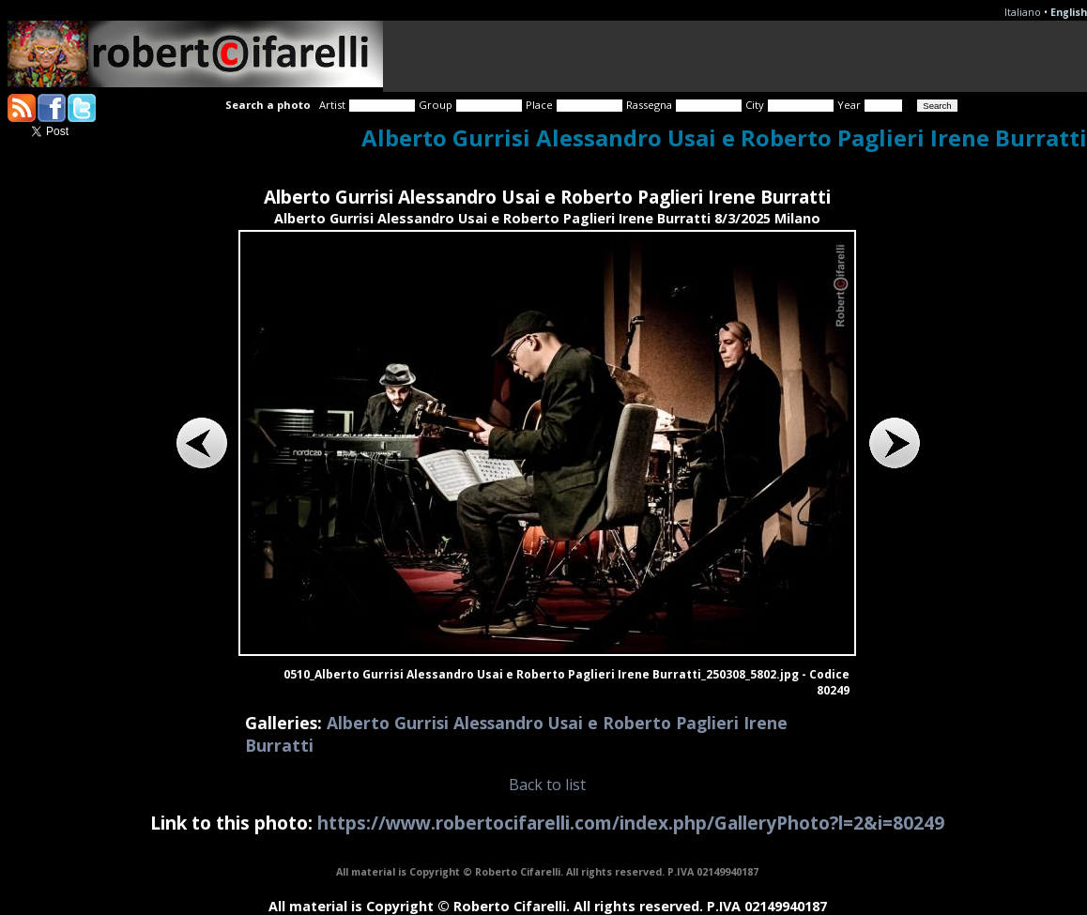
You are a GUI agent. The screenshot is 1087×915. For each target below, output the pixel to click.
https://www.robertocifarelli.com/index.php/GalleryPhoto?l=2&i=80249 (630, 822)
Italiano (1022, 12)
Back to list (547, 784)
